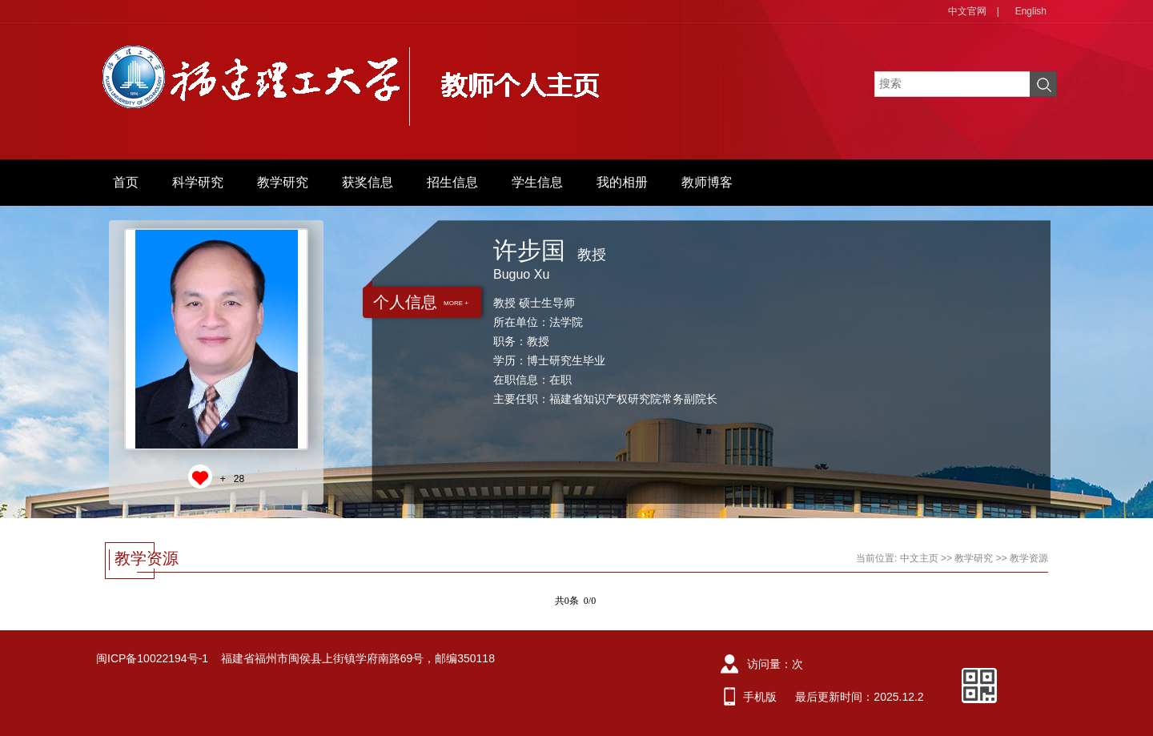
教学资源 (1029, 558)
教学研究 (282, 182)
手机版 (760, 696)
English (1031, 11)
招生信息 (452, 182)
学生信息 (537, 182)
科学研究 (197, 182)
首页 (126, 182)
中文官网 (967, 11)
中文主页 (919, 558)
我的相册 (622, 182)
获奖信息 (367, 182)
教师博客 (707, 182)
